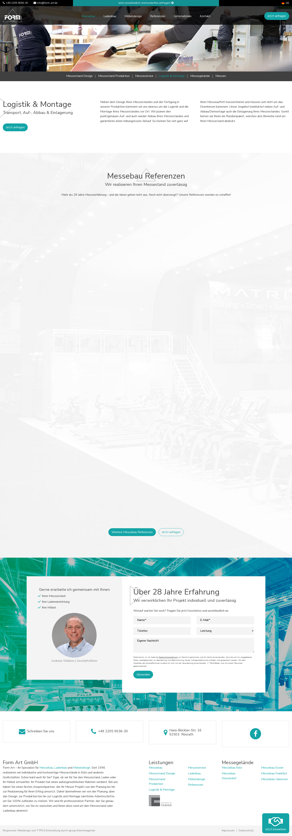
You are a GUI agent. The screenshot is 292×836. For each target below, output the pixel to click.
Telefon (142, 631)
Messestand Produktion (114, 76)
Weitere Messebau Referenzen (132, 532)
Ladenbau (110, 16)
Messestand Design (79, 76)
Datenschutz (246, 830)
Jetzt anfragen (276, 16)
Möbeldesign (133, 16)
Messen (220, 76)
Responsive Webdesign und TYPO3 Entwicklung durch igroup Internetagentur (49, 830)
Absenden (143, 675)
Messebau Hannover (274, 779)
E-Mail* (205, 620)
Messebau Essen (272, 768)
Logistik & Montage (172, 76)
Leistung (206, 631)
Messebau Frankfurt (274, 773)
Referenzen (157, 16)
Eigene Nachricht (148, 641)
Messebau (88, 16)
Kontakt (205, 16)
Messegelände (200, 76)
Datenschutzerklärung (168, 657)
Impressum (228, 830)
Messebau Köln (232, 768)
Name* (141, 620)
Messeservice (144, 76)
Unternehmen (182, 16)
